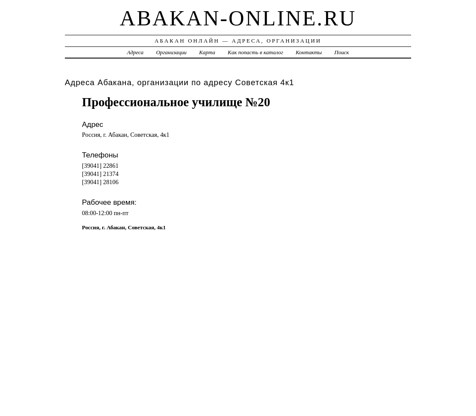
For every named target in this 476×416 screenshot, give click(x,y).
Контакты (309, 52)
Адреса (135, 52)
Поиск (341, 52)
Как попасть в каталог (255, 52)
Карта (207, 52)
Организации (171, 52)
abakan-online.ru (238, 18)
